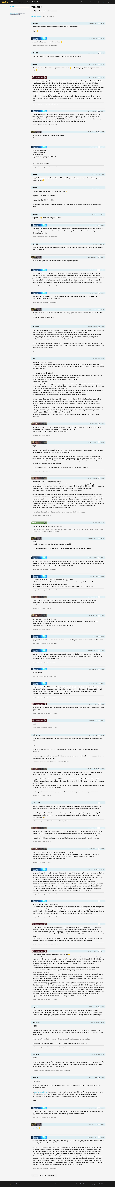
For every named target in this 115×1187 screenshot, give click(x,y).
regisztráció (110, 2)
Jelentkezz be (14, 13)
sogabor (35, 1007)
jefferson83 (36, 735)
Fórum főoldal (13, 9)
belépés (103, 2)
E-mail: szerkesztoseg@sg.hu (88, 1184)
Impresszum (71, 1184)
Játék (28, 2)
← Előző (35, 11)
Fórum (77, 1184)
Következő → (52, 11)
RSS (90, 2)
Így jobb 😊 (36, 1128)
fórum (85, 2)
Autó (33, 2)
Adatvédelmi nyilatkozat (59, 1184)
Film (38, 2)
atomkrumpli (36, 326)
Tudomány (21, 2)
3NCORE (35, 23)
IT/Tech (13, 2)
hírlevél (94, 2)
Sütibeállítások (101, 1184)
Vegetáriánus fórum (41, 1092)
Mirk (34, 358)
